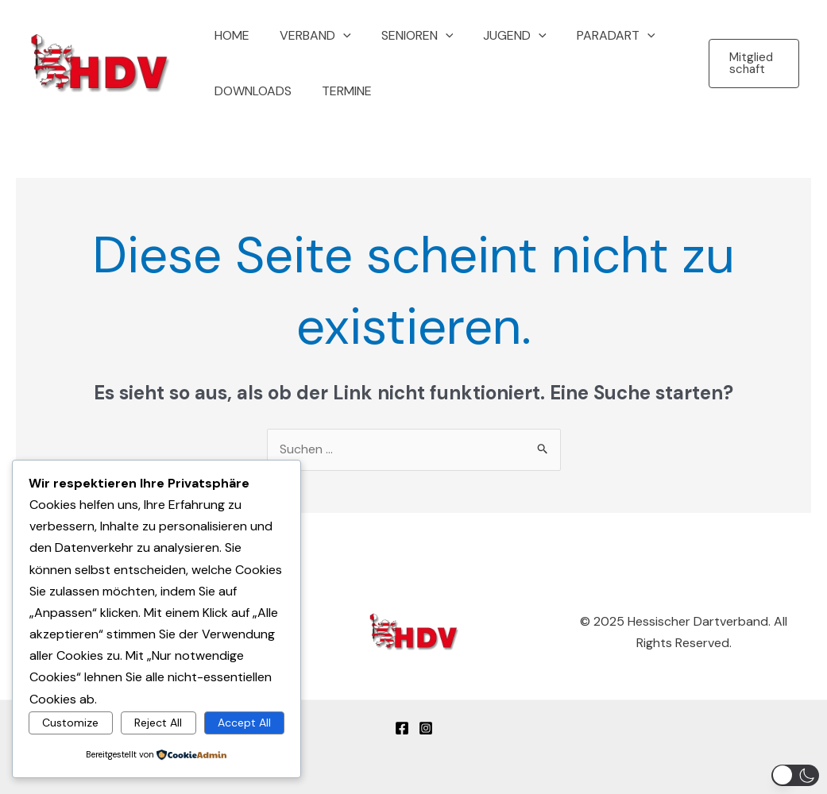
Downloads (250, 91)
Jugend (498, 36)
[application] (336, 36)
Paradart (594, 36)
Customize (70, 722)
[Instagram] (426, 726)
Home (229, 35)
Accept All (244, 722)
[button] (752, 63)
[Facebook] (402, 726)
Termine (340, 91)
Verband (308, 36)
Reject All (158, 722)
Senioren (405, 36)
